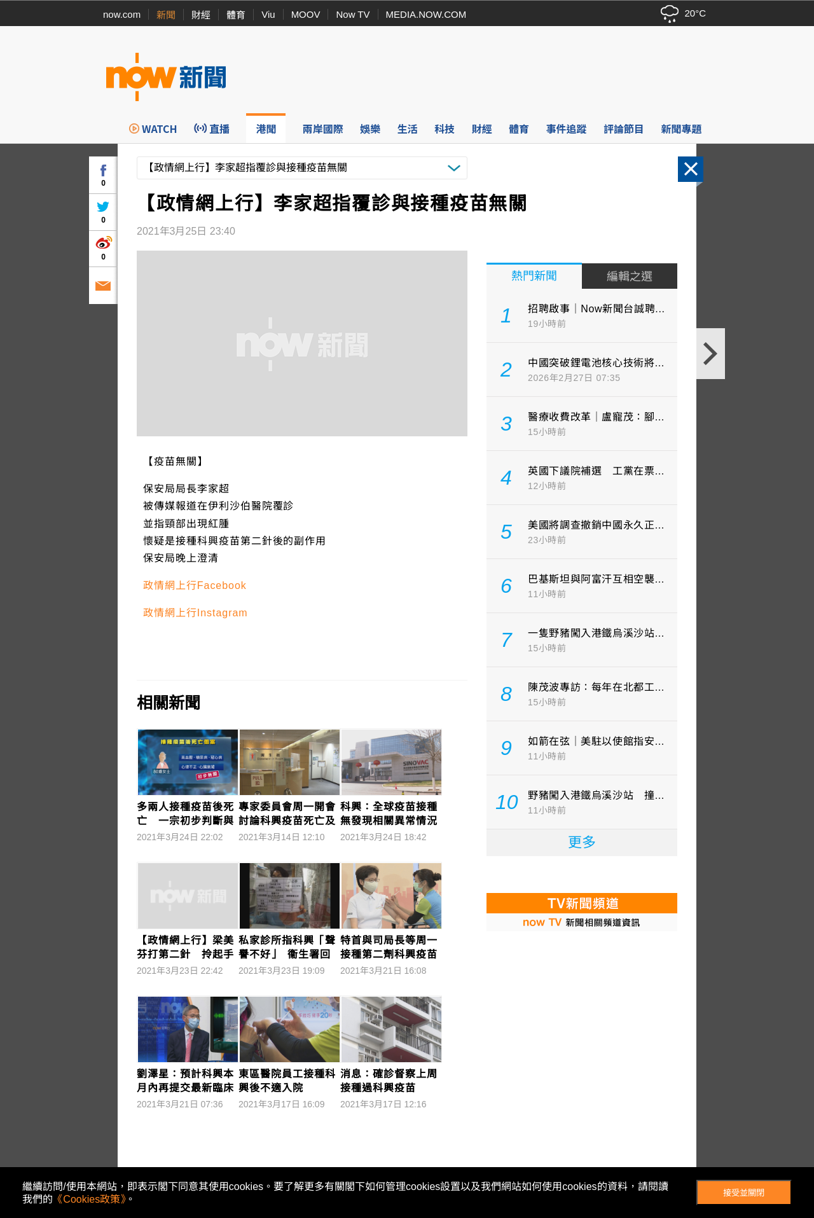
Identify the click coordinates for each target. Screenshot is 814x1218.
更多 (582, 842)
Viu (268, 14)
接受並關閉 (743, 1193)
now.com (122, 14)
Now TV (352, 14)
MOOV (306, 14)
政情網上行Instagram (195, 612)
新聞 (166, 15)
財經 (200, 15)
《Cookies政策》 (89, 1199)
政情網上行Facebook (195, 585)
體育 (235, 15)
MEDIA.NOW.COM (426, 14)
